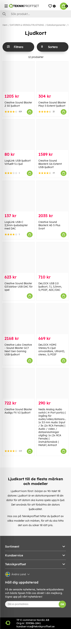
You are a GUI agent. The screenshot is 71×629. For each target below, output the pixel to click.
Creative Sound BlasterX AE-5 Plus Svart (49, 225)
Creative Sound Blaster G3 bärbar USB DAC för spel (19, 286)
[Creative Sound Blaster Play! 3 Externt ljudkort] (52, 76)
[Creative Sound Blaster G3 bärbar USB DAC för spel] (18, 257)
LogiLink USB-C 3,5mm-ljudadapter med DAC (16, 225)
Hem (5, 25)
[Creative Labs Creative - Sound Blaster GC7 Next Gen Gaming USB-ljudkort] (18, 319)
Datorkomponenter (56, 25)
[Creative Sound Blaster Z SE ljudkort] (18, 76)
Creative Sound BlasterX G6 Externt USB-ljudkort (50, 164)
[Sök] (35, 14)
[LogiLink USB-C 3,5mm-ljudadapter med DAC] (18, 196)
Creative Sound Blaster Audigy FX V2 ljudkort (18, 411)
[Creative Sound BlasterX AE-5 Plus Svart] (52, 196)
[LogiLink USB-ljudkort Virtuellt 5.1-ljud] (18, 134)
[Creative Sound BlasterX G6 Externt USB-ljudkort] (52, 134)
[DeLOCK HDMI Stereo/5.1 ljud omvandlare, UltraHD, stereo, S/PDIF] (52, 319)
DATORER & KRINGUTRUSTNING (27, 25)
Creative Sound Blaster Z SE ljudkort (18, 104)
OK (62, 604)
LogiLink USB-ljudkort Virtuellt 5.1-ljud (18, 162)
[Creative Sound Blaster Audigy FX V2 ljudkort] (18, 383)
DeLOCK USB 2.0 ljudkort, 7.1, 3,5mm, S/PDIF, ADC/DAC (50, 286)
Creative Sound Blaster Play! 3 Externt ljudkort (52, 104)
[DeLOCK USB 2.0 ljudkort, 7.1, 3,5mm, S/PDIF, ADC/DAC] (52, 257)
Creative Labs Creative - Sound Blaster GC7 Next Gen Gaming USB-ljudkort (18, 349)
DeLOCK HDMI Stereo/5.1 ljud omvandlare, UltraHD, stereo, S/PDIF (51, 349)
